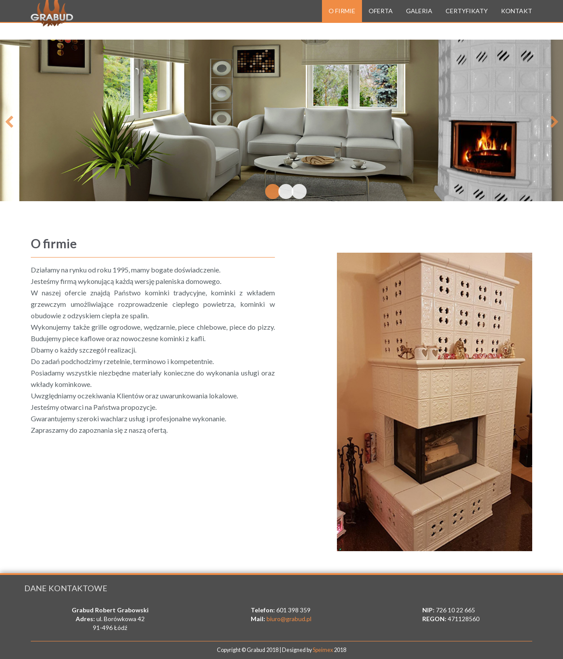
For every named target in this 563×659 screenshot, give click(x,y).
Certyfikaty (467, 19)
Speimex (323, 650)
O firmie (342, 19)
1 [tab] (268, 192)
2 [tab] (281, 192)
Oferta (381, 19)
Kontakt (516, 19)
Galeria (419, 19)
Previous (8, 120)
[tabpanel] (281, 120)
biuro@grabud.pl (289, 618)
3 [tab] (294, 192)
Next (554, 120)
